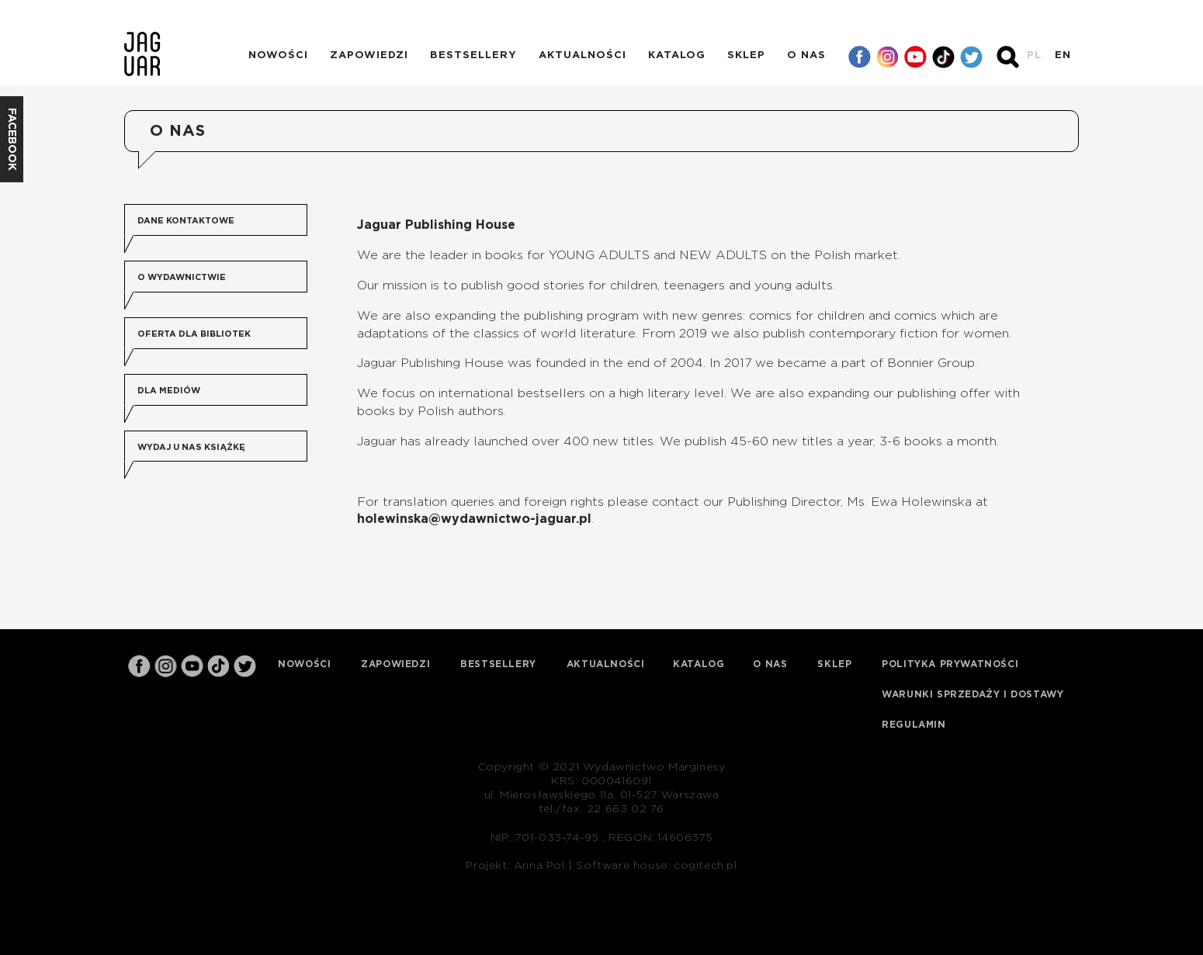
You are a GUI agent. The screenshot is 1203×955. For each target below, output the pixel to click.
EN (1063, 55)
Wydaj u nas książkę (191, 447)
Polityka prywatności (950, 664)
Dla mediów (168, 390)
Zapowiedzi (369, 55)
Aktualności (582, 55)
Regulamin (913, 724)
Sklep (746, 55)
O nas (806, 55)
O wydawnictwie (181, 277)
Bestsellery (473, 55)
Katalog (677, 55)
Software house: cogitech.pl (656, 865)
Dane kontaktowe (185, 220)
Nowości (278, 55)
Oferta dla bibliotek (194, 334)
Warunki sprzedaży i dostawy (972, 694)
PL (1034, 55)
